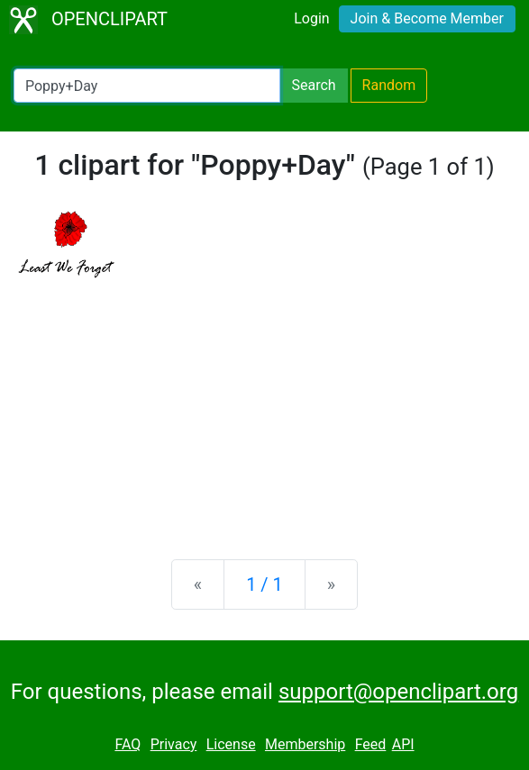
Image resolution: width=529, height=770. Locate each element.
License (231, 744)
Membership (305, 744)
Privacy (173, 744)
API (403, 744)
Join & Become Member (427, 18)
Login (311, 18)
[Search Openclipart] (147, 85)
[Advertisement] (264, 404)
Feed (371, 744)
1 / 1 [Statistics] (264, 584)
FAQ (127, 744)
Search (313, 85)
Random (389, 85)
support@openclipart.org (398, 691)
